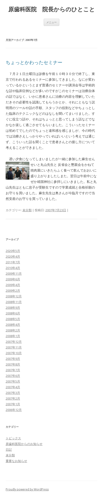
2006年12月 (14, 410)
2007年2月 (13, 398)
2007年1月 (13, 404)
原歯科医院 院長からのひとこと (51, 9)
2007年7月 (13, 370)
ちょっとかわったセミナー (34, 62)
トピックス (13, 438)
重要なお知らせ (16, 461)
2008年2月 (13, 330)
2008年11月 (14, 302)
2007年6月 (13, 376)
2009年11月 (14, 273)
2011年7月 (13, 262)
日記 (9, 449)
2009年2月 (13, 290)
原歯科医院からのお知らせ (24, 444)
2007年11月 (14, 347)
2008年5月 (13, 319)
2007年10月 (14, 353)
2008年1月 (13, 336)
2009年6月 (13, 279)
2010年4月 (13, 268)
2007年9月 (13, 359)
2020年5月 (13, 251)
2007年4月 (13, 387)
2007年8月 (13, 364)
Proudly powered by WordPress (27, 489)
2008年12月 (14, 296)
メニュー (51, 22)
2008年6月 (13, 313)
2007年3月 (13, 393)
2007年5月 (13, 381)
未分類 (27, 210)
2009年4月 (13, 285)
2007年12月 (14, 341)
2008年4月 (13, 324)
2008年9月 (13, 307)
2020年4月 (13, 256)
